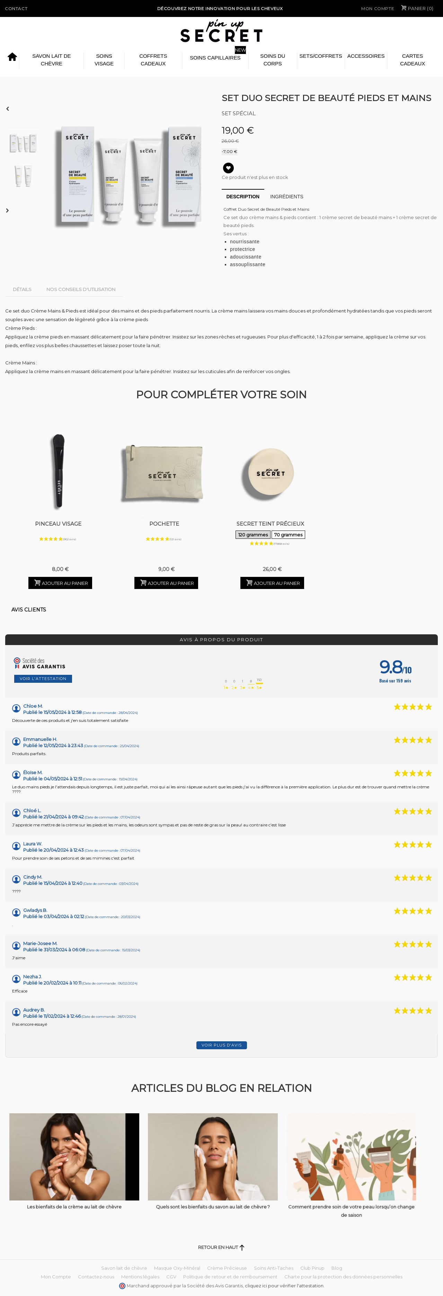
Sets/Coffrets (321, 56)
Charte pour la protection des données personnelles (343, 1276)
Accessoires (366, 56)
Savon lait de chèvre (51, 59)
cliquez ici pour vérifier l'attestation (284, 1285)
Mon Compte (377, 8)
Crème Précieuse (227, 1268)
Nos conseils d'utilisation (80, 289)
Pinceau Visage (58, 523)
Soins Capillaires (215, 58)
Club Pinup (312, 1268)
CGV (171, 1276)
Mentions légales (140, 1276)
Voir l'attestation (43, 678)
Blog (336, 1268)
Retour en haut (221, 1247)
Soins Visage (104, 59)
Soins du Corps (272, 59)
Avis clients (28, 610)
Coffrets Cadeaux (153, 59)
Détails (22, 289)
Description (243, 196)
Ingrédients (286, 196)
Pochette (164, 523)
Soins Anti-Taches (273, 1268)
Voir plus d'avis (222, 1045)
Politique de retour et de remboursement (230, 1276)
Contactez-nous (96, 1276)
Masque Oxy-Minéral (177, 1268)
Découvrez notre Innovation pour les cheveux (220, 8)
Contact (16, 8)
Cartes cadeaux (412, 59)
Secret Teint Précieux (270, 530)
